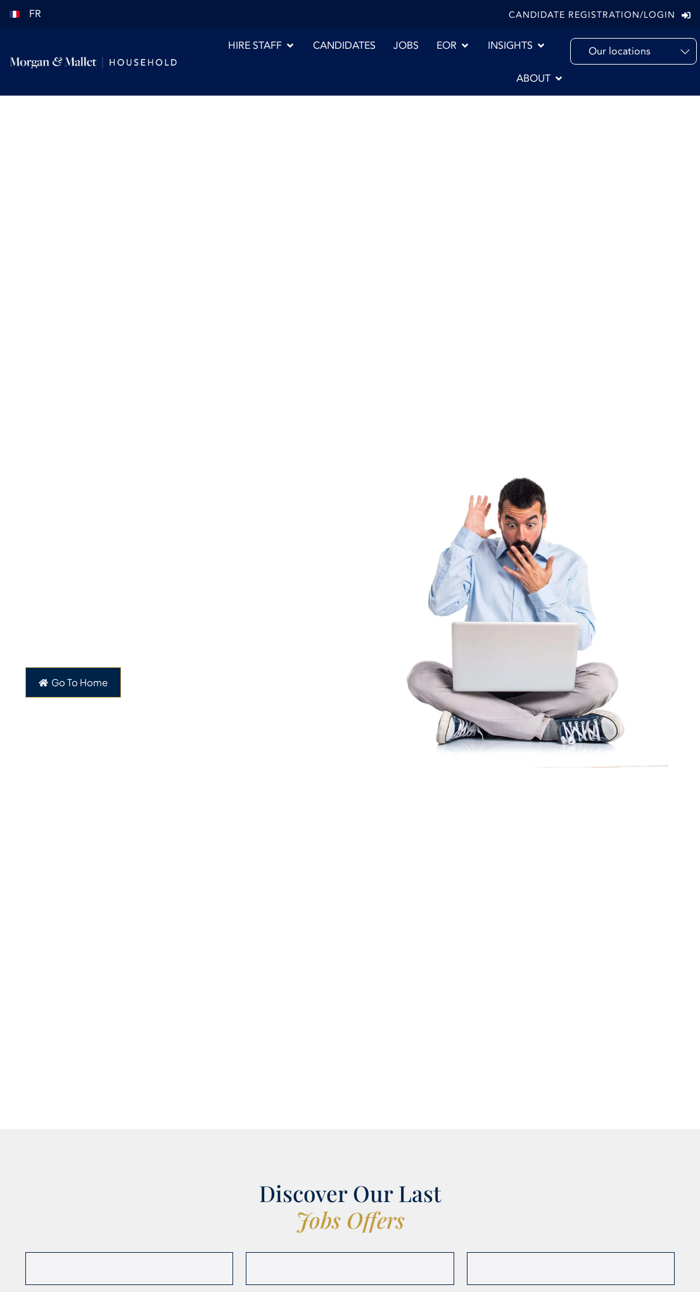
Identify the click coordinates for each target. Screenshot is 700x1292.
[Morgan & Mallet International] (93, 62)
